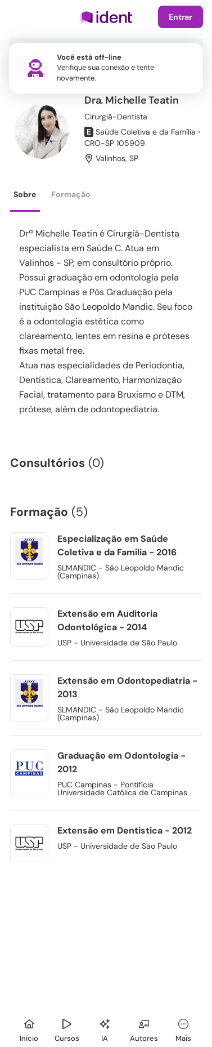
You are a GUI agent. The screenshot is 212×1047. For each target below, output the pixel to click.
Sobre (24, 194)
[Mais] (183, 1028)
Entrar (180, 17)
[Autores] (144, 1028)
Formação (71, 194)
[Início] (29, 1028)
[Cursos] (67, 1028)
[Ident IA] (104, 1028)
